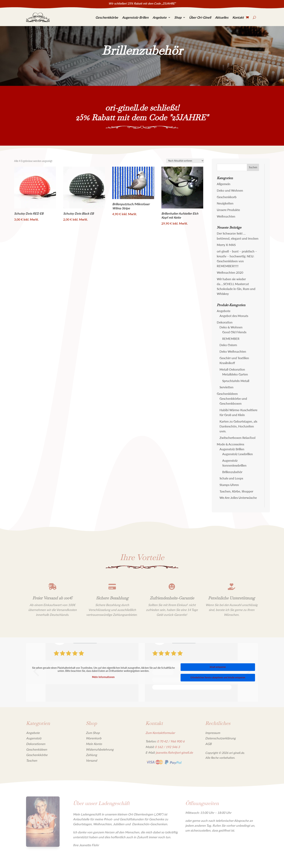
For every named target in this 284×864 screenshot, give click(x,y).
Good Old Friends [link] (234, 332)
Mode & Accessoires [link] (230, 444)
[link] (38, 17)
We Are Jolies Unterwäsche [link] (238, 498)
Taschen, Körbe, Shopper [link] (236, 491)
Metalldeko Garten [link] (235, 374)
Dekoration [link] (225, 322)
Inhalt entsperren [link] (218, 667)
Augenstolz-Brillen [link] (135, 17)
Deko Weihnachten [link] (233, 351)
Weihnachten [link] (226, 216)
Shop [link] (177, 17)
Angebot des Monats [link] (234, 316)
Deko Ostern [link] (228, 345)
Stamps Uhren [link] (229, 485)
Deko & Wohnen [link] (231, 327)
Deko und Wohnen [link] (230, 190)
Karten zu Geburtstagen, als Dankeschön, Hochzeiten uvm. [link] (238, 426)
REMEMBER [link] (230, 339)
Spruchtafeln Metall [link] (235, 381)
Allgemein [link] (223, 184)
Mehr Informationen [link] (103, 677)
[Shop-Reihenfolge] (185, 160)
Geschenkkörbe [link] (106, 17)
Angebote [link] (160, 17)
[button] (253, 167)
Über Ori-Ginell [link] (200, 17)
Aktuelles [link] (221, 17)
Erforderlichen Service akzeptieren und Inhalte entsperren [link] (218, 677)
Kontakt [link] (238, 17)
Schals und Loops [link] (231, 478)
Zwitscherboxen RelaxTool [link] (237, 438)
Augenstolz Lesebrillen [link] (237, 454)
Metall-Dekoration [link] (232, 369)
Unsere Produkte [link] (228, 210)
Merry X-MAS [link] (226, 245)
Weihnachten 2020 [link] (230, 272)
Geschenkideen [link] (227, 394)
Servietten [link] (226, 387)
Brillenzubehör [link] (232, 472)
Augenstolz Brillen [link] (232, 449)
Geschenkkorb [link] (227, 197)
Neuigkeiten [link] (225, 203)
